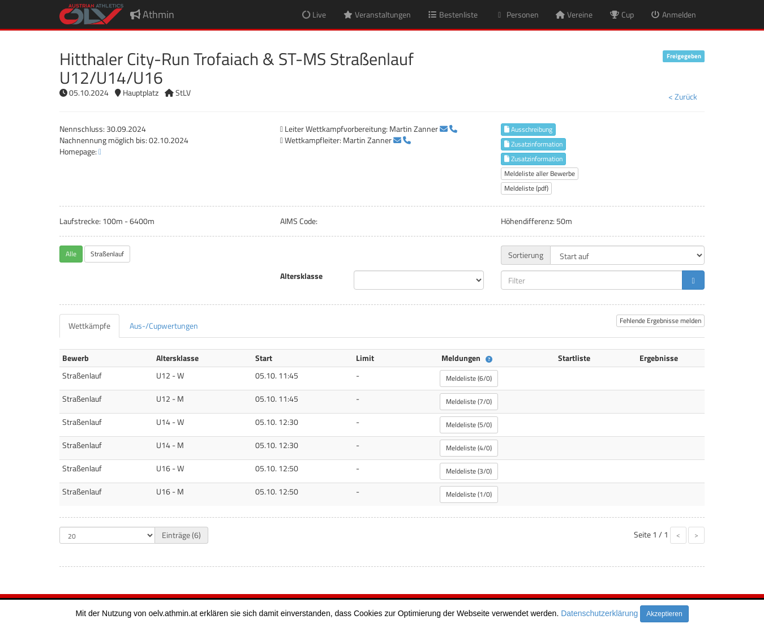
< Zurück (682, 96)
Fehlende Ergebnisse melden (660, 320)
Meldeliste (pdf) (526, 188)
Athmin (152, 14)
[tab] (89, 326)
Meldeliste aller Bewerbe (539, 173)
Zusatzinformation (533, 144)
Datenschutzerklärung (599, 613)
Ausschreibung (528, 129)
